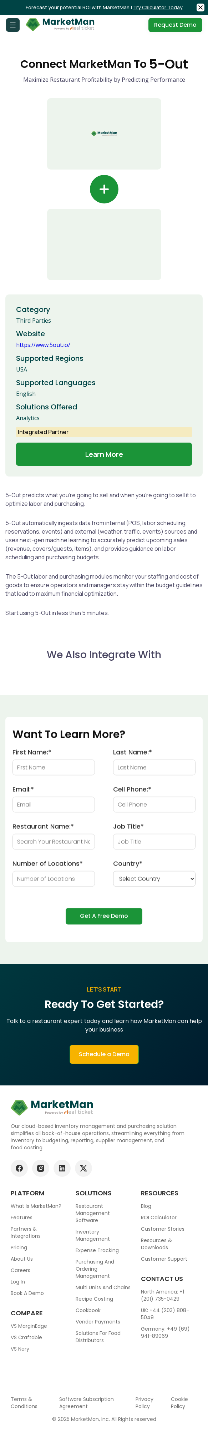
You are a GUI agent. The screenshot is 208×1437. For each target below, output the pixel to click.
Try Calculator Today (158, 7)
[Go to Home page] (60, 25)
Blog (146, 1206)
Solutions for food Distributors (98, 1337)
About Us (22, 1258)
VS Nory (20, 1348)
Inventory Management (93, 1235)
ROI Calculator (159, 1217)
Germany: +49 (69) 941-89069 (165, 1332)
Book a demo (27, 1293)
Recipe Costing (94, 1298)
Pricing (19, 1247)
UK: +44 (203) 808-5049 (165, 1314)
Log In (18, 1281)
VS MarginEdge (29, 1326)
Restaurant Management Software (93, 1213)
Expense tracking (97, 1250)
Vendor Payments (98, 1321)
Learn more (104, 454)
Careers (20, 1270)
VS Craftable (26, 1337)
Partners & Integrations (26, 1232)
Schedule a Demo (104, 1061)
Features (21, 1217)
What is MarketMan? (36, 1206)
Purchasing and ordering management (95, 1269)
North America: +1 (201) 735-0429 (162, 1295)
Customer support (164, 1258)
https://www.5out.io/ (43, 345)
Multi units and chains (103, 1287)
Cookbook (88, 1310)
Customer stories (162, 1228)
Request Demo (175, 25)
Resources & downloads (156, 1244)
